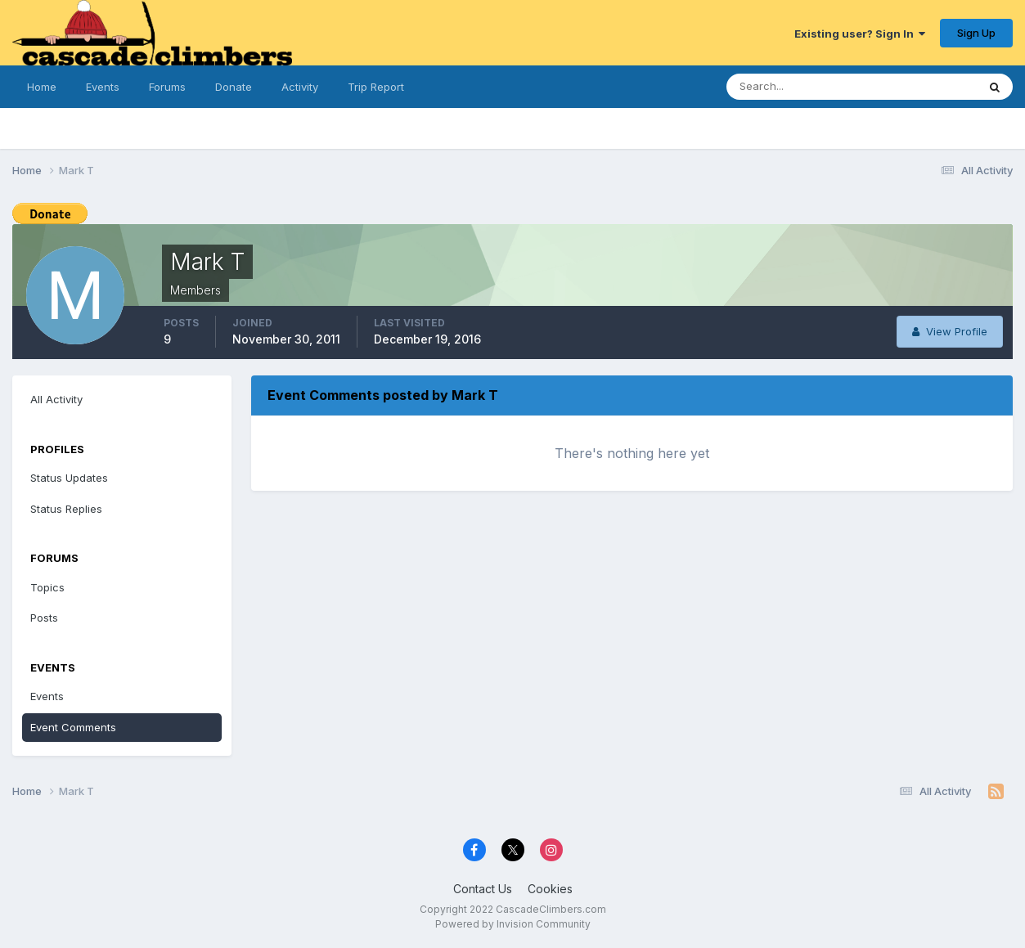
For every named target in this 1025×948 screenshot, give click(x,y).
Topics (47, 587)
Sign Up (976, 32)
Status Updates (69, 477)
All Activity (56, 399)
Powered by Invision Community (513, 924)
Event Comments (73, 727)
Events (102, 86)
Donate (233, 86)
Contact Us (482, 889)
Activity (299, 86)
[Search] (798, 87)
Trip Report (376, 86)
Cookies (550, 889)
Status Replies (66, 508)
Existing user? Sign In (859, 33)
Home (41, 86)
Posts (44, 617)
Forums (167, 86)
